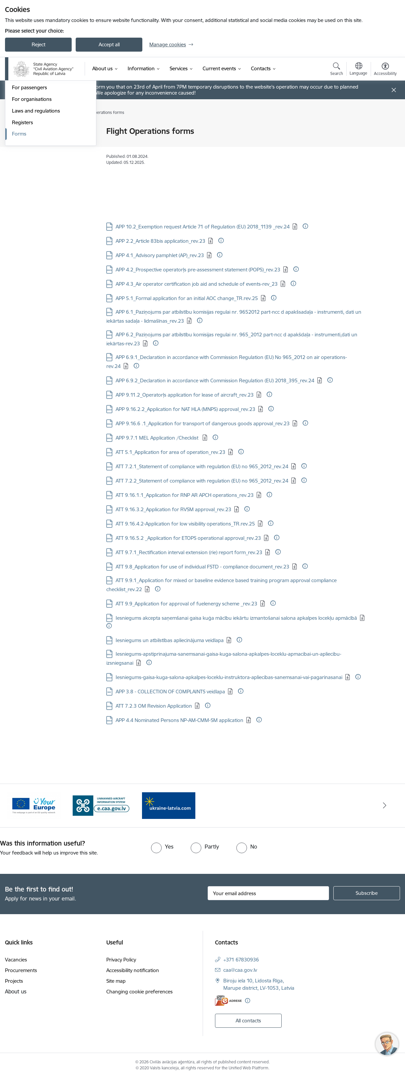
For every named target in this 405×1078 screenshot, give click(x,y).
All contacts (248, 1020)
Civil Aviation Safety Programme (47, 132)
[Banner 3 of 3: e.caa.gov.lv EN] (169, 805)
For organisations (32, 189)
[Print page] (384, 128)
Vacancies (16, 959)
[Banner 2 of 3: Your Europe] (101, 805)
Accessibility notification (132, 970)
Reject (38, 44)
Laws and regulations (36, 201)
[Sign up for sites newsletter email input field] (268, 893)
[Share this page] (384, 145)
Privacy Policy (121, 959)
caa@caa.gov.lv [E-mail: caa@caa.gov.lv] (240, 970)
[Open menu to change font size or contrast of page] (385, 70)
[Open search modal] (336, 70)
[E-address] (228, 1000)
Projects (14, 981)
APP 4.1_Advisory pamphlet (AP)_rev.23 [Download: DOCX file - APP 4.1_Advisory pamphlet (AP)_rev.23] (160, 255)
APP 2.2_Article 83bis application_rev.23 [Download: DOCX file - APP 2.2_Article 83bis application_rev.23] (160, 241)
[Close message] (394, 90)
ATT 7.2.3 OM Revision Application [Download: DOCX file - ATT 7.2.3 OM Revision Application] (154, 706)
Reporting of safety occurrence (47, 143)
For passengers (29, 178)
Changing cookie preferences (139, 991)
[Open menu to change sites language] (358, 69)
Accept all (109, 44)
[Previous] (20, 806)
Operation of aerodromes (41, 166)
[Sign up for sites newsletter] (366, 893)
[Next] (385, 806)
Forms (19, 224)
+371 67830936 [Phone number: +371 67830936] (241, 959)
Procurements (21, 970)
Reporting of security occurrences (50, 155)
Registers (22, 212)
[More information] (305, 226)
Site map (116, 981)
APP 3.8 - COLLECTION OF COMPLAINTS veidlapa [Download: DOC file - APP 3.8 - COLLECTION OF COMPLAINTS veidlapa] (170, 691)
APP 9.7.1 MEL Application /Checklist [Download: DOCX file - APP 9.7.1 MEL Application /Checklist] (158, 438)
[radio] (162, 847)
